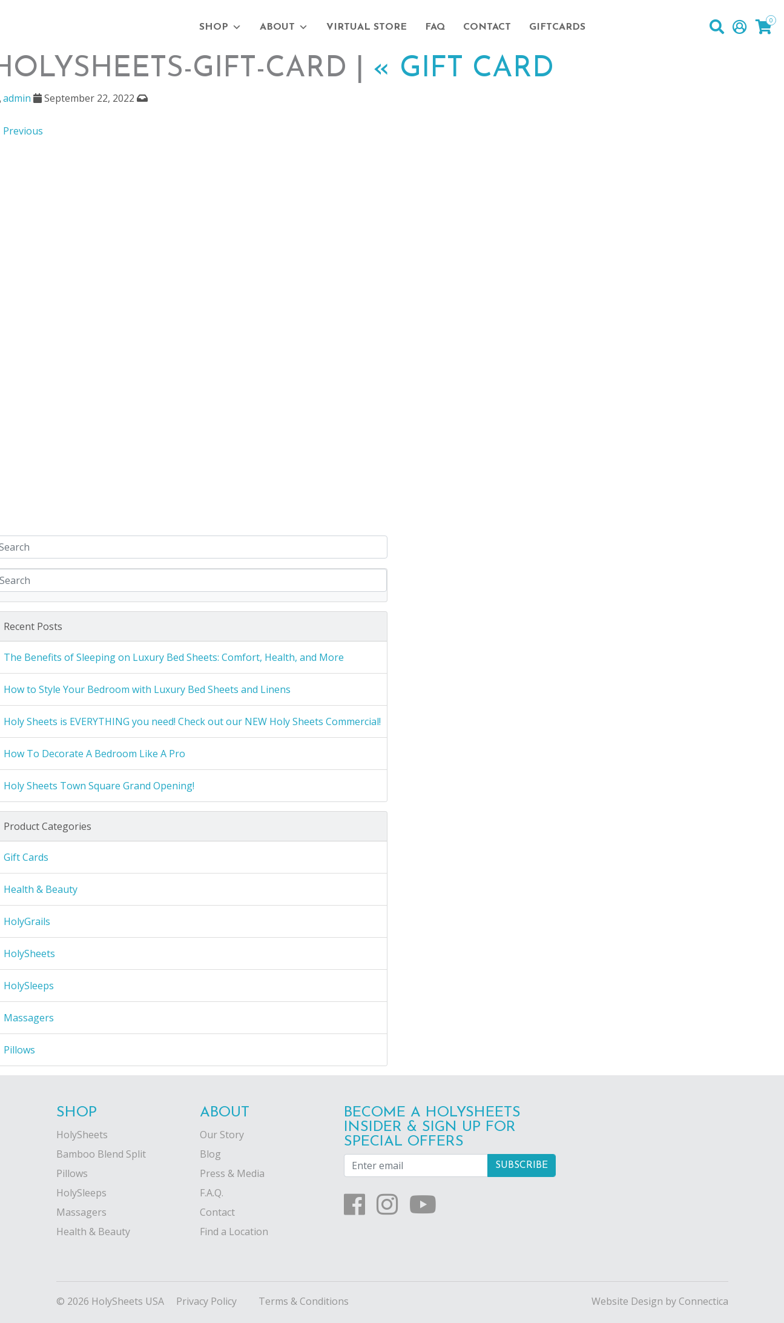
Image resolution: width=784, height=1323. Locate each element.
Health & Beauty (93, 1231)
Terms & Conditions (304, 1301)
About (284, 27)
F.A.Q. (211, 1192)
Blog (210, 1154)
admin (17, 98)
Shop (220, 27)
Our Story (222, 1134)
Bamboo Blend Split (101, 1154)
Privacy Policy (206, 1301)
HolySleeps (81, 1192)
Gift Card (463, 69)
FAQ (435, 27)
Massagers (81, 1212)
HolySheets (82, 1134)
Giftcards (557, 27)
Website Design (627, 1301)
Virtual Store (366, 27)
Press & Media (232, 1173)
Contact (487, 27)
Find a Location (234, 1231)
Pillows (72, 1173)
